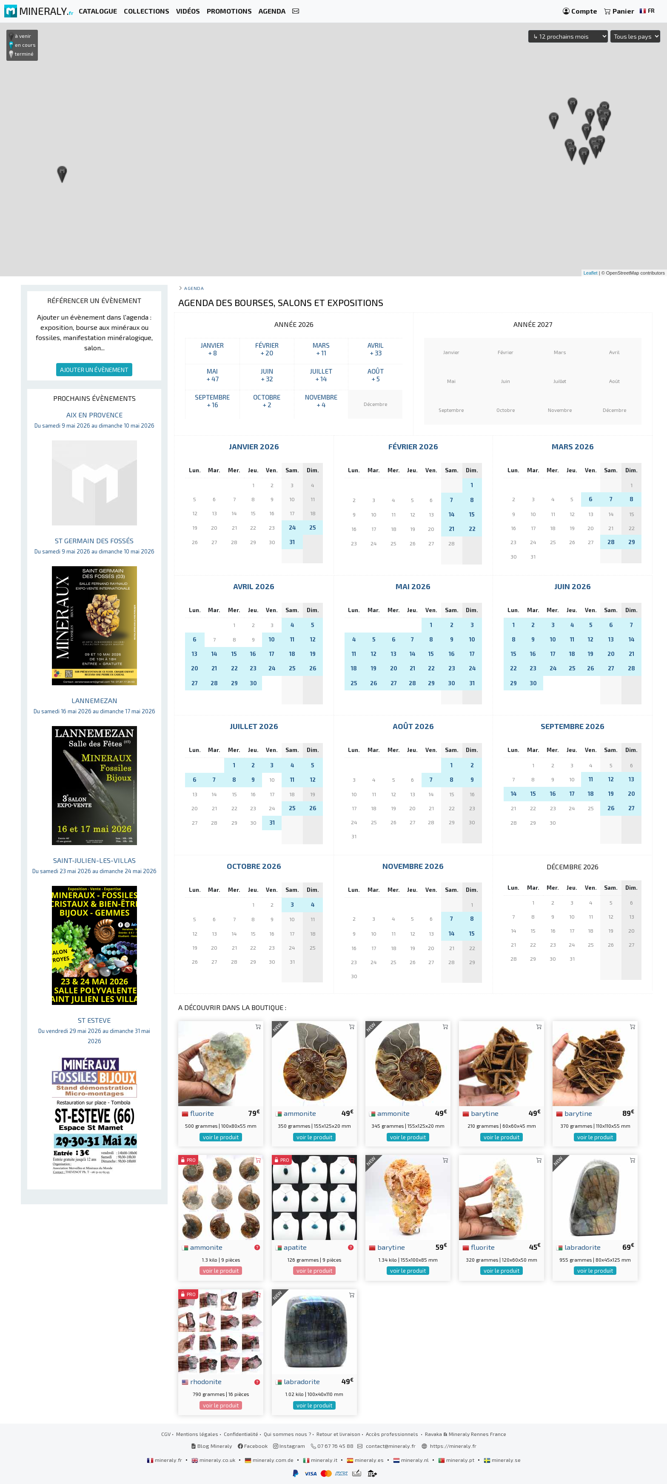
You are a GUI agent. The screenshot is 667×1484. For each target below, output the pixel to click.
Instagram (289, 1446)
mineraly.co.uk (214, 1460)
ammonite (295, 1113)
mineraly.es (366, 1460)
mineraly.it (321, 1460)
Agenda (194, 288)
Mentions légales (197, 1434)
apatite (291, 1247)
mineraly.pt (457, 1460)
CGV (166, 1434)
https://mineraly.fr (453, 1446)
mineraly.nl (411, 1460)
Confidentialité (241, 1434)
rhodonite (202, 1381)
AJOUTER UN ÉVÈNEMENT (94, 369)
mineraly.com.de (270, 1460)
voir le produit (221, 1137)
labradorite (578, 1247)
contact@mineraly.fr (391, 1446)
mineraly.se (502, 1460)
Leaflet (591, 272)
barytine (480, 1113)
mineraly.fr (165, 1460)
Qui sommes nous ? (287, 1434)
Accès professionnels (392, 1434)
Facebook (253, 1446)
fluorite (198, 1113)
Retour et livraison (338, 1434)
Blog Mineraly (211, 1446)
